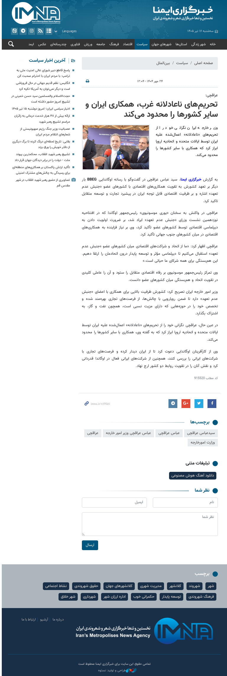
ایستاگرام (31, 31)
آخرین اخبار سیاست (46, 60)
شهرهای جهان (161, 44)
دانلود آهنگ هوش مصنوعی (192, 476)
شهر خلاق (67, 597)
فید (39, 31)
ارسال (89, 545)
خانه (212, 44)
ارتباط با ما (28, 619)
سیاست (141, 44)
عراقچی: (211, 95)
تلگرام (22, 31)
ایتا (14, 31)
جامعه (99, 44)
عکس (41, 44)
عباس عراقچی (168, 433)
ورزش (87, 44)
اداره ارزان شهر (114, 597)
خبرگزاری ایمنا (190, 180)
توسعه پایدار (170, 597)
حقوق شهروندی (85, 586)
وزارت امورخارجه (202, 443)
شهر (210, 586)
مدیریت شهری (150, 586)
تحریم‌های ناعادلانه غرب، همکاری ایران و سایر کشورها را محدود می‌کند (151, 109)
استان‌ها (180, 44)
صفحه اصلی (202, 63)
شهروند (193, 586)
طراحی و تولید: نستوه (116, 670)
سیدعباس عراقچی (200, 433)
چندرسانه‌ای (57, 44)
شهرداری (88, 597)
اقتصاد (127, 44)
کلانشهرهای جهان (118, 586)
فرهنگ (113, 44)
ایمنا (166, 13)
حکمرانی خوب (142, 597)
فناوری (74, 44)
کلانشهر (174, 586)
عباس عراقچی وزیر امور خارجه (127, 433)
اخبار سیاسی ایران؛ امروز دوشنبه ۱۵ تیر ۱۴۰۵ (40, 108)
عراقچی (92, 433)
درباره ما (57, 619)
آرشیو (48, 31)
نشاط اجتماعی (55, 586)
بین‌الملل (162, 63)
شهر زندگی (197, 44)
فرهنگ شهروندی (200, 597)
